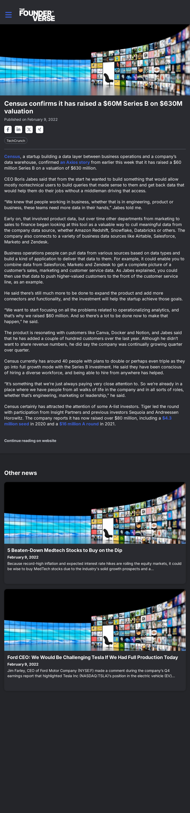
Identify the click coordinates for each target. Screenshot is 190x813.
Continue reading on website (30, 440)
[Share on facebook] (8, 129)
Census (12, 156)
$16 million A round (79, 423)
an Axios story (75, 162)
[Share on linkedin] (18, 129)
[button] (8, 15)
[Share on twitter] (29, 129)
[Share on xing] (39, 129)
